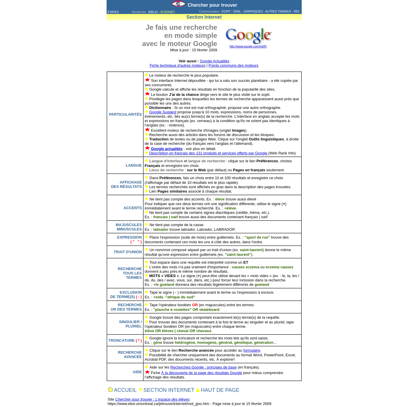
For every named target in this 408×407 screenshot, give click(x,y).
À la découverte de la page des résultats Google (201, 373)
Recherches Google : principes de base (203, 367)
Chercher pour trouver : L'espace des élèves (152, 399)
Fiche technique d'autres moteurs (178, 65)
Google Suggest (162, 112)
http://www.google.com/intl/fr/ (248, 46)
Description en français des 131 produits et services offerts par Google (208, 153)
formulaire (251, 350)
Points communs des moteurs (233, 65)
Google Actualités (214, 61)
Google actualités (166, 149)
